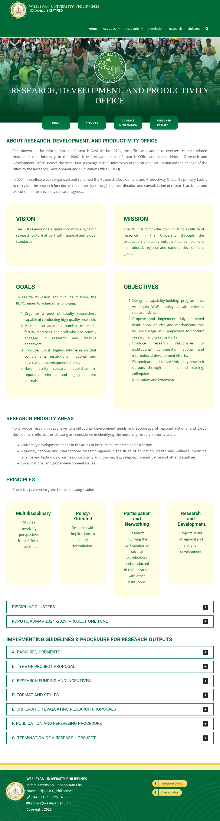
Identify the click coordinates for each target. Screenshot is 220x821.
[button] (207, 28)
